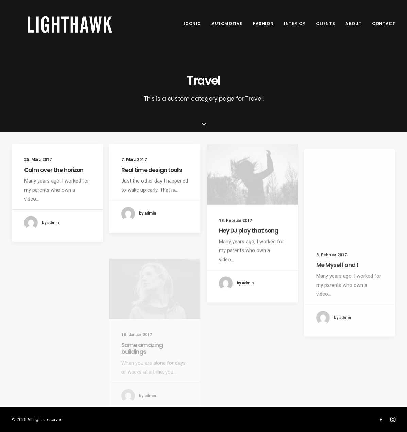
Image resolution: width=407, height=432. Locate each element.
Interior (294, 24)
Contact (383, 24)
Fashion (263, 24)
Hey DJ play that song (248, 236)
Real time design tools (151, 170)
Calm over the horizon (54, 170)
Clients (325, 24)
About (353, 24)
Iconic (192, 24)
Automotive (226, 24)
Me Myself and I (337, 285)
